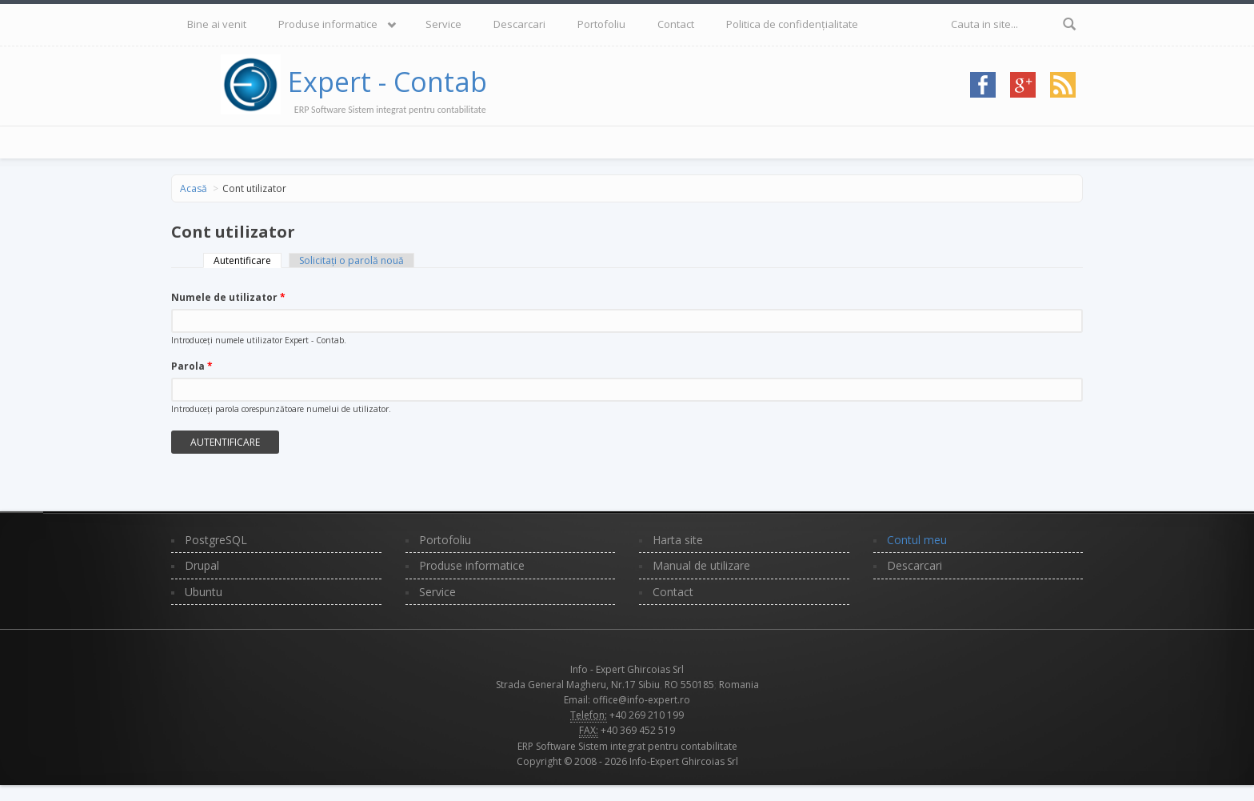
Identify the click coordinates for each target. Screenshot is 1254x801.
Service (443, 24)
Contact (675, 24)
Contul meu (917, 539)
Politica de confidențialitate (792, 24)
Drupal (202, 565)
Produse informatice (327, 24)
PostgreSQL (216, 539)
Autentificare (248, 260)
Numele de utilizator (228, 297)
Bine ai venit (216, 24)
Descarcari (519, 24)
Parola (192, 366)
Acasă (193, 188)
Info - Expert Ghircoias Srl (627, 669)
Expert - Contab (387, 81)
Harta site (678, 539)
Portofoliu (601, 24)
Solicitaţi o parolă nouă (351, 260)
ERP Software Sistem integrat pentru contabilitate (627, 746)
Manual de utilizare (701, 565)
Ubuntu (203, 591)
